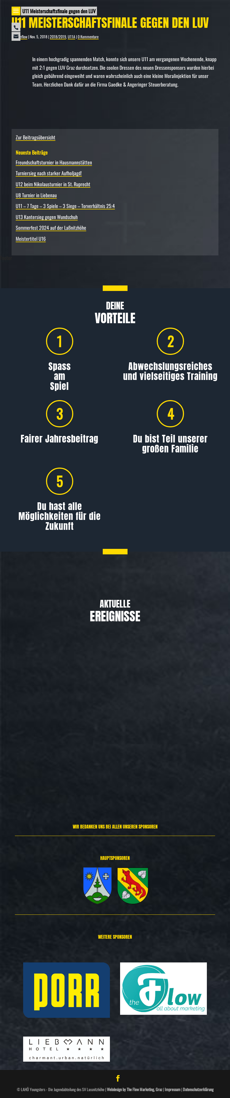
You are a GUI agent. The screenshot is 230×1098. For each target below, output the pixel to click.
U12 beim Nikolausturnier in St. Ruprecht (53, 184)
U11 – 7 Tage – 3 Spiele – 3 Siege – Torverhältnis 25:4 (65, 205)
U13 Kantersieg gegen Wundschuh (47, 216)
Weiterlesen (22, 784)
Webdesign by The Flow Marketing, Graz (134, 1089)
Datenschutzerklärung (198, 1089)
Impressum (172, 1089)
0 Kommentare (88, 36)
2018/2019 (58, 36)
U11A (71, 36)
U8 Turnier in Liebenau (36, 195)
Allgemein (34, 731)
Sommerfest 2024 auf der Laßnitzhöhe (51, 227)
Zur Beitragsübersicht (35, 137)
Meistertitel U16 (31, 238)
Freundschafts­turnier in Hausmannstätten (54, 162)
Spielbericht (207, 731)
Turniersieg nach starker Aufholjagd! (49, 173)
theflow (22, 36)
